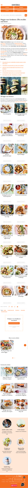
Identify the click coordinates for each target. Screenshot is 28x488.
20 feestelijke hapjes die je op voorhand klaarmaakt (13, 72)
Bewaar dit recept (7, 120)
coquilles (2, 52)
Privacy (4, 479)
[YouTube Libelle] (20, 476)
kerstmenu (3, 43)
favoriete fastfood (20, 44)
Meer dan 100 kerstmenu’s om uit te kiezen (11, 70)
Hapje (5, 310)
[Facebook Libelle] (16, 476)
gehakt (4, 44)
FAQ (7, 481)
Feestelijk (23, 310)
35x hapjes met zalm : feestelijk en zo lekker (12, 74)
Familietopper (4, 311)
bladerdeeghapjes (18, 43)
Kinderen (17, 310)
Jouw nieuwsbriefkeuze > (14, 323)
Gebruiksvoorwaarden (10, 479)
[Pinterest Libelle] (21, 476)
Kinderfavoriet (11, 310)
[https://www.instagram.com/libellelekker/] (18, 476)
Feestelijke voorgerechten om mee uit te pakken (13, 65)
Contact (3, 481)
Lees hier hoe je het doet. (20, 101)
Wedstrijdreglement (12, 481)
